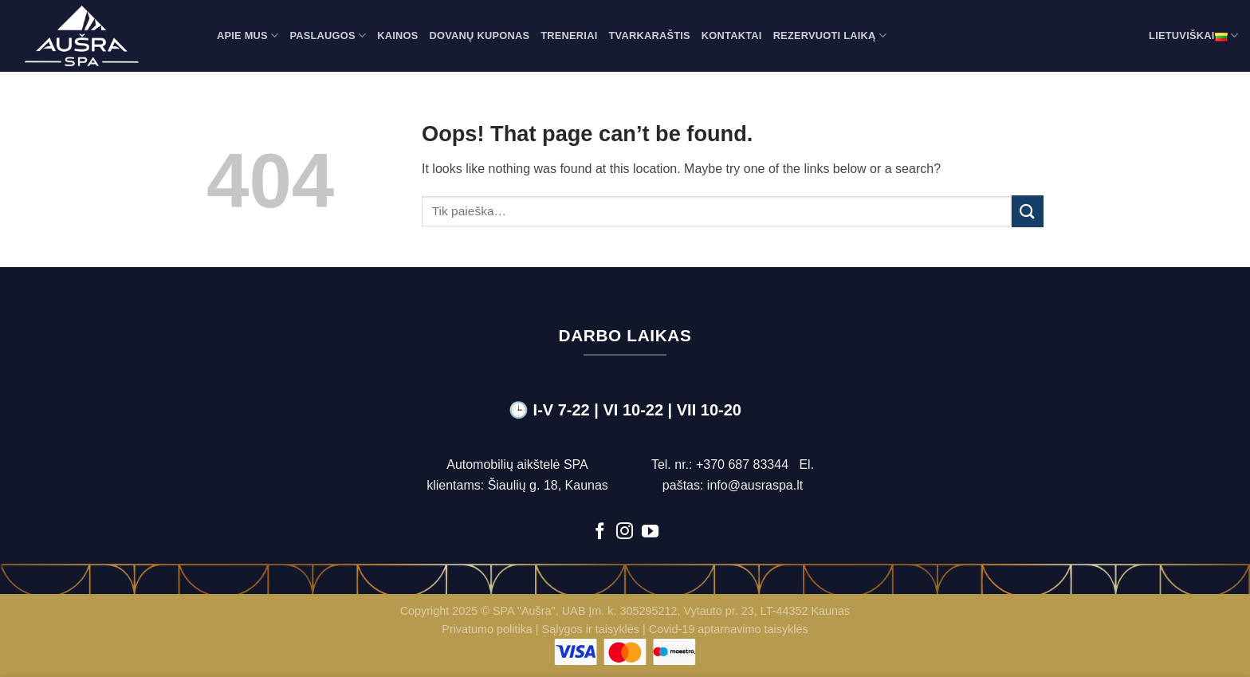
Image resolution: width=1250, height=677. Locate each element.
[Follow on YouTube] (650, 532)
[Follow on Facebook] (600, 532)
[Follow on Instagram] (624, 532)
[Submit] (1028, 210)
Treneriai (568, 35)
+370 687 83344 (742, 464)
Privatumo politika (487, 629)
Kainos (397, 35)
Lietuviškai (1193, 36)
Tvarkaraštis (649, 35)
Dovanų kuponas (480, 35)
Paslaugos (327, 35)
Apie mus (247, 35)
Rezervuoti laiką (829, 35)
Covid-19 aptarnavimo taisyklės (728, 629)
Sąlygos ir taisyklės (590, 629)
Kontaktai (732, 35)
